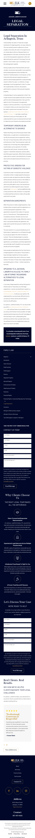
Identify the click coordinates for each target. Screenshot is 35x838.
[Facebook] (9, 790)
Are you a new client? (9, 455)
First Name (7, 435)
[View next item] (7, 745)
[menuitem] (16, 356)
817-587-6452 (17, 816)
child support (13, 189)
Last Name (7, 440)
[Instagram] (26, 790)
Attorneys (17, 769)
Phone (5, 445)
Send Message (10, 486)
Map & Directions (17, 807)
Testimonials (17, 776)
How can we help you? (9, 460)
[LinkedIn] (17, 790)
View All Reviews (11, 750)
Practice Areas (17, 773)
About (17, 766)
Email (5, 450)
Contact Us (17, 781)
